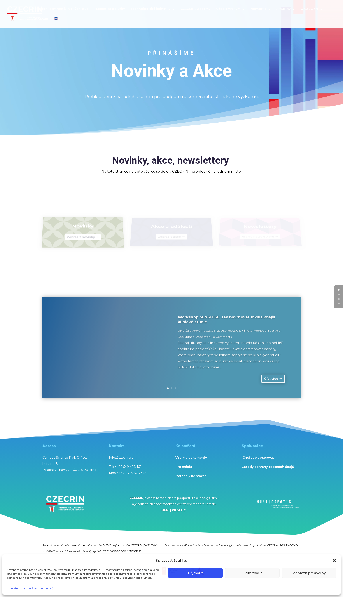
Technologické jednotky (150, 9)
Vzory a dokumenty (191, 458)
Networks (258, 9)
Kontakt (41, 19)
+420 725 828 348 (133, 473)
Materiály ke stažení (191, 476)
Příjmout (195, 573)
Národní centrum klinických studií (62, 9)
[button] (334, 560)
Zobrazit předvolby (309, 573)
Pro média (183, 467)
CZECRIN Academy (195, 9)
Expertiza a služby (110, 9)
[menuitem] (56, 22)
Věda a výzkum (228, 9)
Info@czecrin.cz (121, 458)
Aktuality (283, 9)
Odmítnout (252, 573)
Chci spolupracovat (258, 458)
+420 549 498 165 (128, 467)
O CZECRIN (309, 9)
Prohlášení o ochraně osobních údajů (30, 588)
